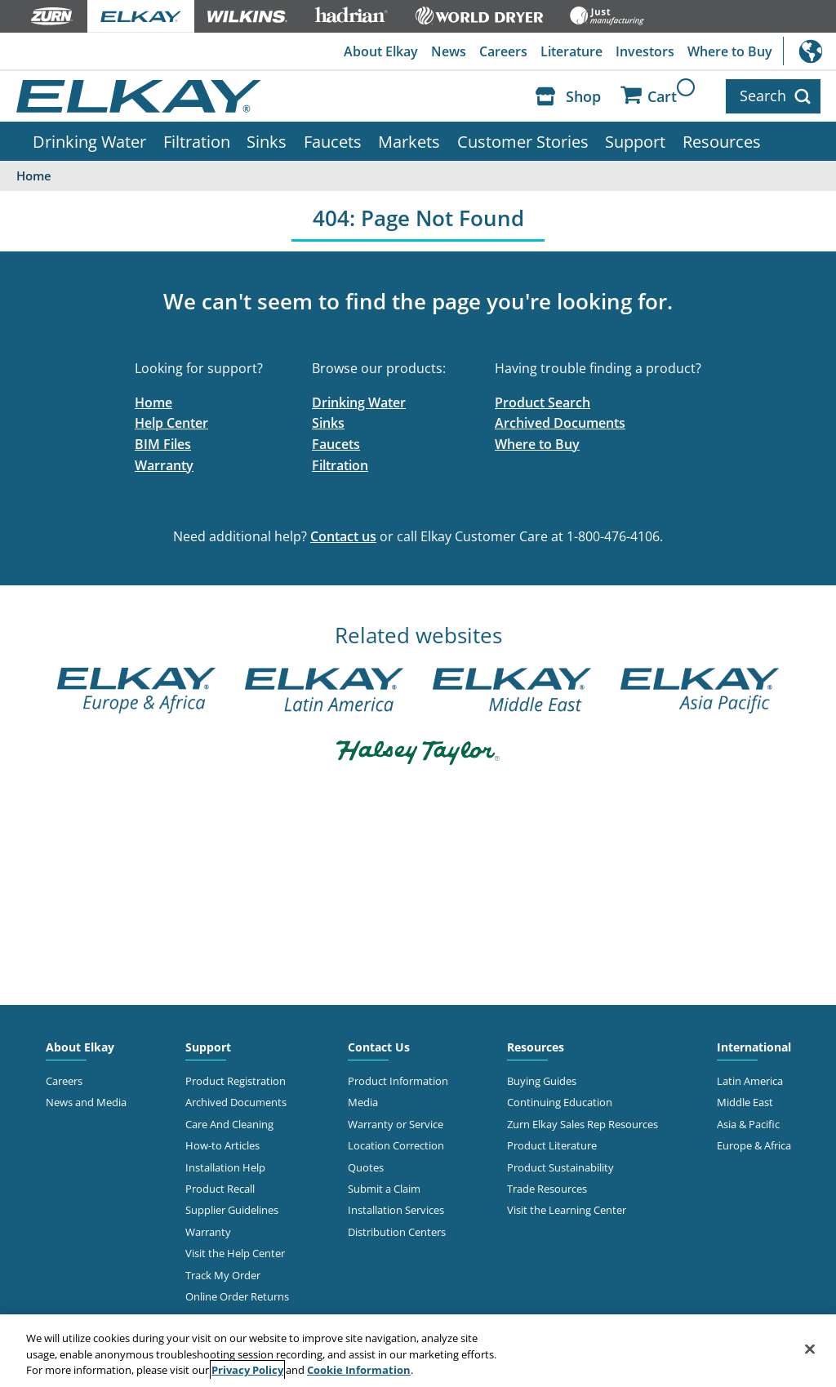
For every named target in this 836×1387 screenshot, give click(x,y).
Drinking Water (89, 141)
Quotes (366, 1167)
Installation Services (396, 1210)
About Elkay (381, 51)
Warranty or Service (395, 1124)
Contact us (343, 536)
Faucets (333, 141)
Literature (571, 51)
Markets (409, 141)
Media (363, 1102)
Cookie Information (359, 1370)
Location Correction (396, 1145)
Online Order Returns (237, 1296)
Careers (503, 51)
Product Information (398, 1081)
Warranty (164, 465)
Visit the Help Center (235, 1253)
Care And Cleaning (229, 1124)
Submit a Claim (384, 1188)
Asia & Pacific (748, 1124)
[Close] (810, 1349)
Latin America (750, 1081)
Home (153, 402)
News (448, 51)
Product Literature (552, 1145)
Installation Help (225, 1167)
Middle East (745, 1102)
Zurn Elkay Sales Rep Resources (582, 1124)
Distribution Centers (397, 1232)
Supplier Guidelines (231, 1210)
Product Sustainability (560, 1167)
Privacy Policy (247, 1370)
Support (635, 141)
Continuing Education (559, 1102)
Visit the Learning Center (566, 1210)
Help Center (171, 423)
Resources (722, 141)
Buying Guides (541, 1081)
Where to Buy (729, 51)
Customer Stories (523, 141)
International (809, 51)
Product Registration (235, 1081)
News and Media (86, 1102)
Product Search (542, 402)
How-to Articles (222, 1145)
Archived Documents (560, 423)
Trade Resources (547, 1188)
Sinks (267, 141)
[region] (418, 1350)
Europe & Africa (754, 1145)
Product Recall (220, 1188)
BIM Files (163, 444)
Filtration (196, 141)
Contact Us (379, 1047)
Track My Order (222, 1275)
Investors (645, 51)
